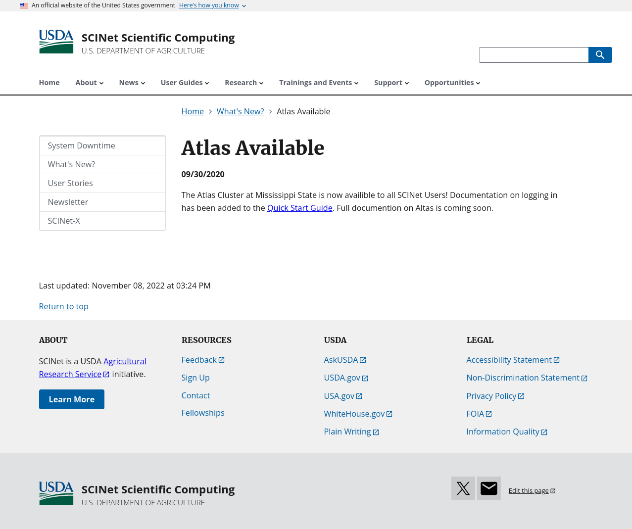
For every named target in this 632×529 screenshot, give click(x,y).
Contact (196, 395)
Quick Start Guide (300, 207)
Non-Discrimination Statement (523, 377)
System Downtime (81, 145)
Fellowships (203, 412)
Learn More (72, 399)
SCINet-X (64, 220)
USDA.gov (342, 377)
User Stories (70, 183)
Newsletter (68, 201)
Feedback (199, 359)
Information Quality (503, 431)
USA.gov (339, 395)
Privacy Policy (492, 395)
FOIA (476, 413)
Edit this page (529, 490)
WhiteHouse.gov (354, 413)
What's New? (72, 164)
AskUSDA (341, 359)
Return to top (64, 306)
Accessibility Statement (509, 359)
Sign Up (196, 377)
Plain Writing (347, 431)
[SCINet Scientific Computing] (158, 43)
